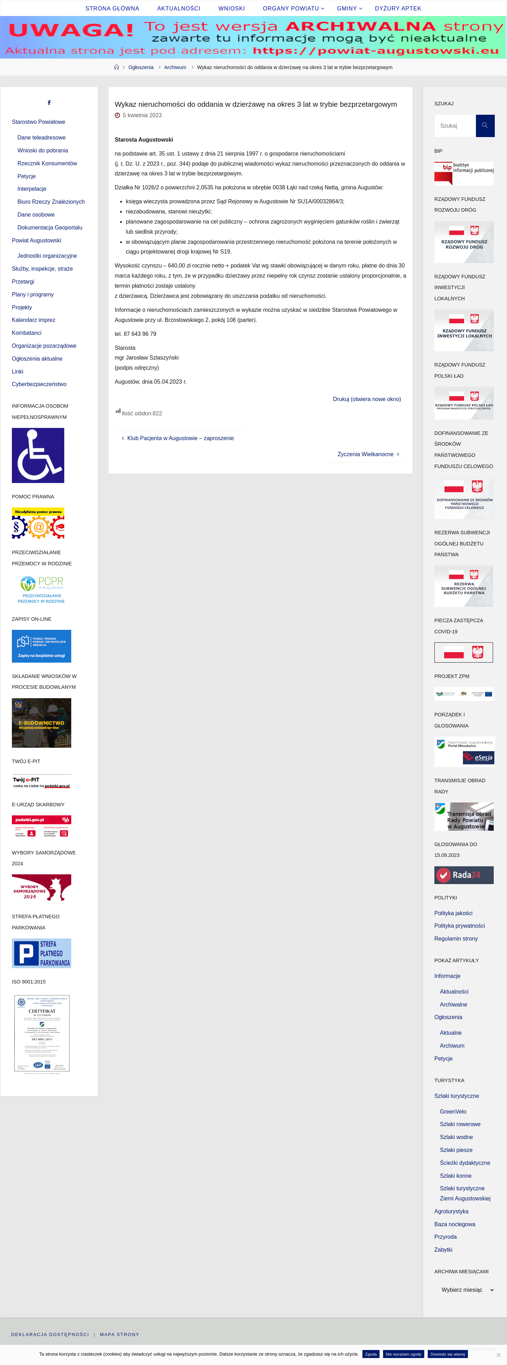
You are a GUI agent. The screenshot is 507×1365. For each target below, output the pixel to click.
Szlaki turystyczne (456, 1096)
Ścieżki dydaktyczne (465, 1163)
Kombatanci (27, 333)
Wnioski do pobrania (42, 150)
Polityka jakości (453, 913)
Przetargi (23, 282)
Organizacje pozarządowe (44, 346)
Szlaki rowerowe (460, 1124)
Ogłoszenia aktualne (37, 359)
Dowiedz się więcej (448, 1354)
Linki (17, 372)
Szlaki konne (456, 1176)
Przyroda (445, 1237)
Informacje (447, 976)
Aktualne (451, 1033)
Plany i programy (33, 294)
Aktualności (454, 992)
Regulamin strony (456, 939)
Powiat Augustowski (36, 240)
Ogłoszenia (141, 67)
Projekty (22, 307)
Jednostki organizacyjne (47, 256)
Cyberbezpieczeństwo (39, 384)
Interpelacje (31, 189)
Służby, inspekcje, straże (42, 269)
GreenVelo (453, 1112)
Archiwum (175, 67)
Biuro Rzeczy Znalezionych (51, 202)
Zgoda (371, 1354)
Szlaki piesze (456, 1150)
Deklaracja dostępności (50, 1334)
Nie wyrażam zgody (403, 1354)
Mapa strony (120, 1334)
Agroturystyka (451, 1211)
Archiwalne (453, 1005)
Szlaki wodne (456, 1137)
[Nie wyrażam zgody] (498, 1354)
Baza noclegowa (454, 1224)
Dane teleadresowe (41, 138)
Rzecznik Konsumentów (47, 163)
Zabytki (443, 1250)
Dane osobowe (36, 215)
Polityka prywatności (459, 926)
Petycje (26, 176)
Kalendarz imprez (34, 320)
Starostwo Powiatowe (38, 122)
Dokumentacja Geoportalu (49, 228)
